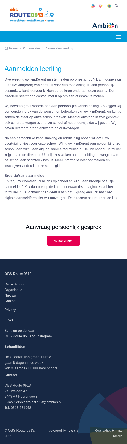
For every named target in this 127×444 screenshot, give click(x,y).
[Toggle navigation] (118, 37)
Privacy (10, 310)
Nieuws (10, 295)
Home (11, 48)
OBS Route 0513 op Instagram (28, 336)
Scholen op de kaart (20, 330)
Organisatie (31, 48)
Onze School (14, 284)
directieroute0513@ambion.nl (38, 402)
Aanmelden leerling (59, 48)
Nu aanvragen (63, 240)
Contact (10, 301)
